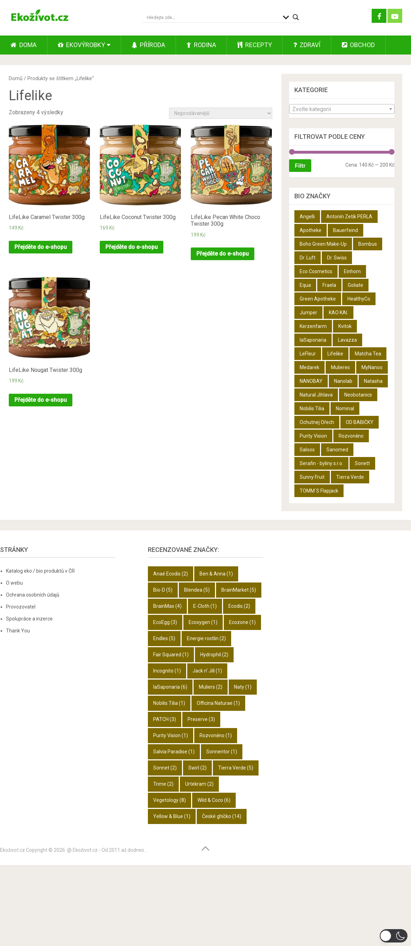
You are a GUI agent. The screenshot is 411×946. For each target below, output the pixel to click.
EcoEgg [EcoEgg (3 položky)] (165, 622)
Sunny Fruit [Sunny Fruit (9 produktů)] (312, 477)
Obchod (358, 45)
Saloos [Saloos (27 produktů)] (307, 449)
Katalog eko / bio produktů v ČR (40, 571)
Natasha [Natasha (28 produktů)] (373, 381)
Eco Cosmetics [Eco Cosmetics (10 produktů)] (316, 271)
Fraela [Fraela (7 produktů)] (329, 285)
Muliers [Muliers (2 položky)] (210, 687)
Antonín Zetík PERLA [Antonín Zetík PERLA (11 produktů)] (349, 216)
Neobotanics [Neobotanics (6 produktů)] (358, 395)
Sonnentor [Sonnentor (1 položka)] (221, 751)
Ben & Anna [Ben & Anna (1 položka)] (216, 574)
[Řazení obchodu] (220, 113)
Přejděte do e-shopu (40, 247)
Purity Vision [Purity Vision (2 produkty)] (313, 436)
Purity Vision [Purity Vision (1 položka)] (170, 735)
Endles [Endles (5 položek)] (164, 638)
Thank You (18, 630)
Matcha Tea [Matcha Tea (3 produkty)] (368, 353)
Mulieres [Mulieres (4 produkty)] (340, 367)
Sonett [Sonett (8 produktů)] (362, 463)
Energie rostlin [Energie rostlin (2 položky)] (206, 638)
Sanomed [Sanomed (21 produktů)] (337, 449)
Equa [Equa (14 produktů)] (305, 285)
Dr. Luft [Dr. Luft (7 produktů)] (307, 257)
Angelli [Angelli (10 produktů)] (307, 216)
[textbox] (341, 109)
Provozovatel (20, 607)
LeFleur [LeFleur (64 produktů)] (308, 353)
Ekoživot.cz (12, 850)
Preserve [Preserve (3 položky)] (201, 719)
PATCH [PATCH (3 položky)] (164, 719)
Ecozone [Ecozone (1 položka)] (242, 622)
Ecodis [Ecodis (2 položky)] (239, 606)
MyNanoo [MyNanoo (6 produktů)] (372, 367)
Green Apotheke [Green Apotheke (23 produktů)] (318, 299)
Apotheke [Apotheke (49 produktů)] (310, 230)
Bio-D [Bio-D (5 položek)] (162, 590)
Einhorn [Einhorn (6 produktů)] (352, 271)
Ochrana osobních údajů (32, 595)
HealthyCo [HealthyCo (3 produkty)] (358, 299)
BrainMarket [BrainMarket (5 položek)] (238, 590)
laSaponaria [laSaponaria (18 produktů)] (313, 340)
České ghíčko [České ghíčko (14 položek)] (221, 816)
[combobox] (341, 109)
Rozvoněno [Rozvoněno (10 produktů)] (351, 436)
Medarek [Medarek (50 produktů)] (309, 367)
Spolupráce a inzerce (29, 619)
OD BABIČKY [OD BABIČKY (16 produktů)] (359, 422)
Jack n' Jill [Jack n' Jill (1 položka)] (207, 671)
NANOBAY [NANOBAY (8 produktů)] (311, 381)
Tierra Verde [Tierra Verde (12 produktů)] (350, 477)
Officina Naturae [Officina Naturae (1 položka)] (218, 703)
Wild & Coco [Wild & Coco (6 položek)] (213, 800)
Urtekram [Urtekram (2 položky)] (199, 784)
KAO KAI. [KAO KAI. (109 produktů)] (338, 312)
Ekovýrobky (81, 45)
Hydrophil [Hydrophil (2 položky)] (214, 654)
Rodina (201, 45)
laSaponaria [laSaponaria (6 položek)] (170, 687)
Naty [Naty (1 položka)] (243, 687)
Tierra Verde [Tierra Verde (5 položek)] (235, 768)
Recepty (254, 45)
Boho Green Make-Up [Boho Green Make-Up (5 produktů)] (323, 244)
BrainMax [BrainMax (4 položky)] (167, 606)
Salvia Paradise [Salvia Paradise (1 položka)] (174, 751)
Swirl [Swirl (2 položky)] (197, 768)
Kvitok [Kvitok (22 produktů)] (345, 326)
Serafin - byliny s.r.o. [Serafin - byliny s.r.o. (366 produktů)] (321, 463)
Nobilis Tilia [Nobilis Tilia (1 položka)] (169, 703)
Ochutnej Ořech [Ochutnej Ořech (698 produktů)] (317, 422)
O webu (14, 583)
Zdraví (306, 45)
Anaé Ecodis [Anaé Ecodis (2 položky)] (170, 574)
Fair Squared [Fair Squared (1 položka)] (171, 654)
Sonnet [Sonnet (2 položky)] (165, 768)
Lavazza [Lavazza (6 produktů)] (347, 340)
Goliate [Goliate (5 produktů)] (355, 285)
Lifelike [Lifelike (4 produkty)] (335, 353)
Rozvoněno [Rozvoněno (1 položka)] (216, 735)
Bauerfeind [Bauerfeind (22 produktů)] (345, 230)
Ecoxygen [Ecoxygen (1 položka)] (203, 622)
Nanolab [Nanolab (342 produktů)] (343, 381)
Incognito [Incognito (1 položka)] (167, 671)
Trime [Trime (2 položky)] (163, 784)
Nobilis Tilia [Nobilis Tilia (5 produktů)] (312, 408)
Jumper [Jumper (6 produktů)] (308, 312)
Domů (15, 78)
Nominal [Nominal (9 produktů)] (345, 408)
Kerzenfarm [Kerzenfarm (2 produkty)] (313, 326)
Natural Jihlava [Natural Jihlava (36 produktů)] (316, 395)
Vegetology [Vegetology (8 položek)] (169, 800)
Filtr (300, 165)
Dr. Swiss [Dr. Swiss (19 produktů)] (337, 257)
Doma (24, 45)
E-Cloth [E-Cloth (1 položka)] (205, 606)
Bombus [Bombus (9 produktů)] (367, 244)
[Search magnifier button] (296, 17)
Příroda (148, 45)
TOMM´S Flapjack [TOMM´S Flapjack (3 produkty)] (319, 491)
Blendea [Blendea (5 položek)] (197, 590)
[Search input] (213, 17)
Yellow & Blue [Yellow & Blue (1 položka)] (171, 816)
